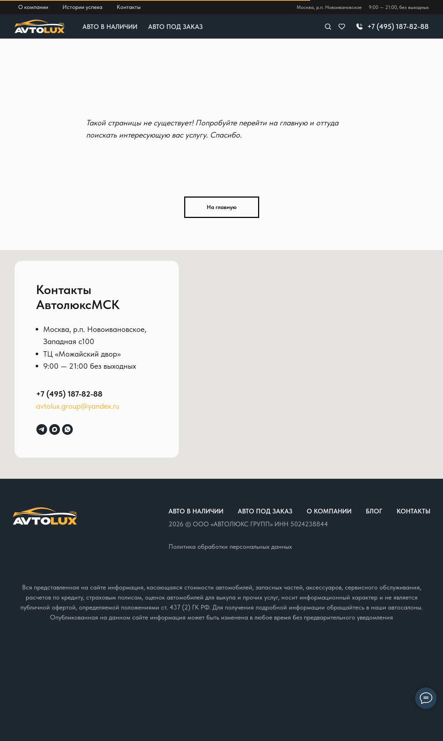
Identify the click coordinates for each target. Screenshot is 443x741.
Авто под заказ (175, 26)
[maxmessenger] (54, 429)
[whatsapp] (67, 429)
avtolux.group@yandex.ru (77, 406)
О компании (329, 511)
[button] (327, 26)
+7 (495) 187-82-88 (69, 393)
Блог (374, 511)
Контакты (414, 511)
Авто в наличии (109, 26)
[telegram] (41, 429)
